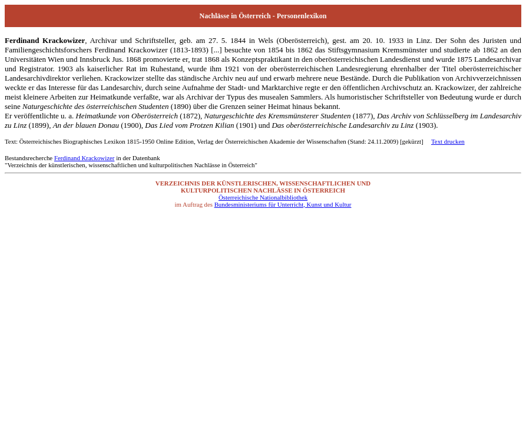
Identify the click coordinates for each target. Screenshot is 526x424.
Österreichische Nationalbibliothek (263, 197)
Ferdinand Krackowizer (84, 157)
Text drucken (448, 141)
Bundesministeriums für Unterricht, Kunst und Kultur (283, 204)
